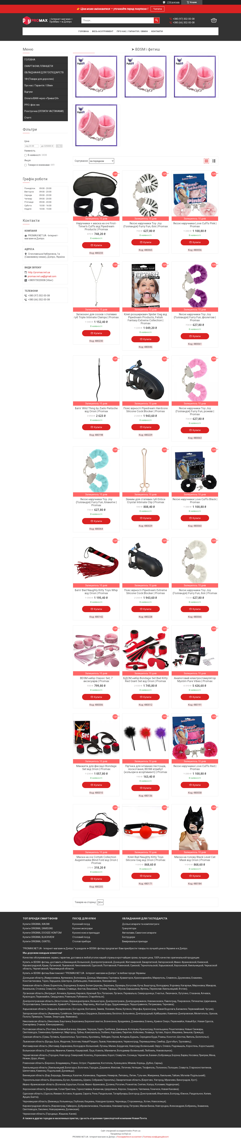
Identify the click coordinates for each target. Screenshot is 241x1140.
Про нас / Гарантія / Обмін (132, 31)
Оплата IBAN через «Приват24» (41, 98)
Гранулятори (129, 928)
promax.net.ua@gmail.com (42, 276)
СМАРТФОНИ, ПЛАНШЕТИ (38, 66)
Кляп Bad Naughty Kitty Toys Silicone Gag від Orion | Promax (145, 858)
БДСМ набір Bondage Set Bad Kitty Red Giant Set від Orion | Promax (145, 680)
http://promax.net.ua (39, 272)
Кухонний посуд (81, 924)
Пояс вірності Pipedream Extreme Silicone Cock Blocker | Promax (145, 592)
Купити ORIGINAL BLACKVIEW (38, 937)
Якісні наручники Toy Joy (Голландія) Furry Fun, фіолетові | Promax (195, 317)
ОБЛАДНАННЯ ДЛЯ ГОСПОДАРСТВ (44, 72)
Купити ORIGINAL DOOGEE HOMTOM (42, 932)
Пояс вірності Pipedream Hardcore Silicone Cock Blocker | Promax (146, 410)
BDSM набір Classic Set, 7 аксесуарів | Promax (96, 680)
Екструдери (128, 937)
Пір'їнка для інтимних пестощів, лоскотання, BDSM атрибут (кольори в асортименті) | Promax (145, 769)
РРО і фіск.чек (32, 104)
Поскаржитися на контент (129, 1137)
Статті (27, 117)
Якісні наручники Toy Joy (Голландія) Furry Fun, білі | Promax (145, 225)
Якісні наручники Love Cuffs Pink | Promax (194, 225)
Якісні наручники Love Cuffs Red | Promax (194, 768)
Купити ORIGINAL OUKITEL (37, 941)
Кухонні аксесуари (82, 928)
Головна (83, 31)
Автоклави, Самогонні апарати (139, 932)
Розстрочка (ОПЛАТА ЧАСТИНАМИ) (44, 111)
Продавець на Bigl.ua (120, 1134)
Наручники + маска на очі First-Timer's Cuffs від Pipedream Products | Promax (96, 226)
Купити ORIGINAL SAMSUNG (38, 928)
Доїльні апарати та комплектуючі (140, 924)
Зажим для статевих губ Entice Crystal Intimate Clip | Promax (145, 501)
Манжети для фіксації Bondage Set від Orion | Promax (96, 768)
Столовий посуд (81, 937)
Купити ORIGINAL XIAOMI (36, 924)
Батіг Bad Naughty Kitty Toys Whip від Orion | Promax (96, 592)
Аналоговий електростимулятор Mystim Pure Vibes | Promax (195, 680)
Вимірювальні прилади (135, 941)
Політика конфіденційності (156, 1137)
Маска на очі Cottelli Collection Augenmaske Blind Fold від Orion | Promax (96, 859)
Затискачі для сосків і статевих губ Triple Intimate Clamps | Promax (96, 316)
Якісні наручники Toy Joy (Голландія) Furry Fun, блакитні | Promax (96, 502)
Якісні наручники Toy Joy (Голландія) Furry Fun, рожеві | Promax (194, 411)
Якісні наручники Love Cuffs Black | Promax (194, 501)
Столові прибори (81, 941)
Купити (98, 245)
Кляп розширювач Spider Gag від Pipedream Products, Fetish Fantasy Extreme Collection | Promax (145, 319)
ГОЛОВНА (29, 59)
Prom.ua (136, 1131)
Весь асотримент (102, 31)
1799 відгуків (173, 2)
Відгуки (28, 91)
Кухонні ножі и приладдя (86, 932)
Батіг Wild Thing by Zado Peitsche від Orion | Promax (96, 410)
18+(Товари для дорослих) (39, 79)
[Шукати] (156, 20)
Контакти (157, 31)
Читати (157, 9)
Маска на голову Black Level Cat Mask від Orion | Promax (194, 858)
